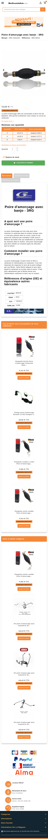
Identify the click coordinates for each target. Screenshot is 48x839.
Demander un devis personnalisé (14, 145)
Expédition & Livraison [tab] (10, 180)
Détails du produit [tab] (21, 175)
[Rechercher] (24, 9)
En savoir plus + (8, 121)
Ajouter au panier (23, 163)
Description (6, 175)
